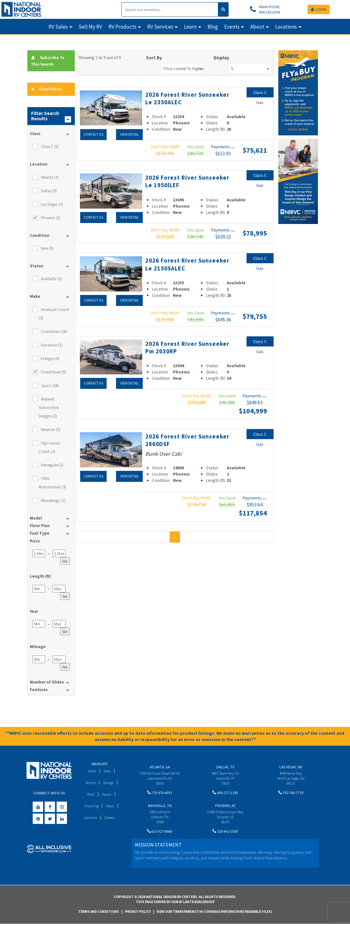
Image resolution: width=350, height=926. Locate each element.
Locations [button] (286, 26)
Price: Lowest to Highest (184, 68)
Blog (213, 26)
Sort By (154, 58)
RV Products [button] (122, 26)
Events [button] (232, 26)
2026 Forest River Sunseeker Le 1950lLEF (183, 181)
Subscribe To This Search (50, 60)
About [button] (257, 26)
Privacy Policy (138, 913)
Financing (91, 806)
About (111, 806)
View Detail (129, 134)
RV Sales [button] (58, 26)
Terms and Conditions (98, 913)
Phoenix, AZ (225, 807)
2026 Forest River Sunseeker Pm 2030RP (182, 347)
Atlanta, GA (160, 767)
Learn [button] (190, 26)
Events (107, 795)
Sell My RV (90, 26)
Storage (109, 783)
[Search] (169, 9)
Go (65, 562)
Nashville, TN (160, 807)
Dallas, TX (225, 767)
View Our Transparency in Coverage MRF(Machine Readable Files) (214, 913)
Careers (110, 818)
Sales (107, 772)
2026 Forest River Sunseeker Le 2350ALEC (185, 98)
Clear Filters (48, 90)
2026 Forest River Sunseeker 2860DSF (178, 440)
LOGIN (318, 9)
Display (221, 58)
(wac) (233, 147)
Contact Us (93, 134)
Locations (89, 818)
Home (91, 772)
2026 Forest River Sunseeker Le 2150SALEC (187, 264)
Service (89, 783)
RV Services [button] (160, 26)
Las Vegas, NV (290, 767)
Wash (90, 795)
